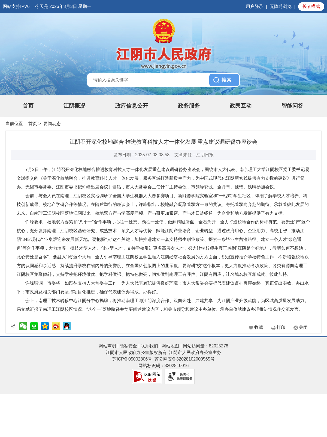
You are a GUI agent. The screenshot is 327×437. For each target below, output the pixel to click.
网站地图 (170, 346)
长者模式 (311, 6)
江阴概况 (74, 106)
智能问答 (292, 106)
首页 (28, 106)
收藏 (258, 327)
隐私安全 (128, 346)
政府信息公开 (131, 106)
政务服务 (189, 106)
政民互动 (241, 106)
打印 (281, 327)
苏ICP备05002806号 (132, 359)
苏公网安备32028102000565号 (185, 359)
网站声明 (107, 346)
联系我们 (149, 346)
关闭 (303, 327)
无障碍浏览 (281, 6)
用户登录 (254, 6)
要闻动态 (52, 123)
